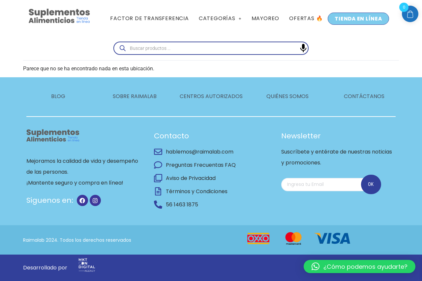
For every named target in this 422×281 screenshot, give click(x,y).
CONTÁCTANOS (364, 96)
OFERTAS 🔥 (306, 18)
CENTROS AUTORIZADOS (211, 96)
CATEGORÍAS (220, 18)
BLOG (58, 96)
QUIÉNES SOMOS (287, 96)
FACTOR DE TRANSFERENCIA (149, 18)
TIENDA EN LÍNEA (358, 18)
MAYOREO (266, 18)
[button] (220, 18)
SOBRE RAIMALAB (135, 96)
